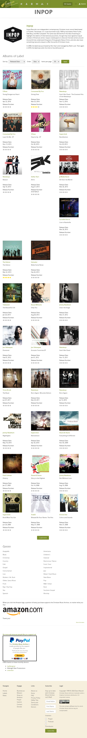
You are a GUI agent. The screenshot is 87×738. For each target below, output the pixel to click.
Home (21, 4)
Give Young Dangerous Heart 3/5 (7, 107)
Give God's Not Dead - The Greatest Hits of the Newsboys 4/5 (65, 107)
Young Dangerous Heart (11, 94)
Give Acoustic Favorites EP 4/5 (37, 363)
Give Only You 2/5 (33, 320)
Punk (4, 584)
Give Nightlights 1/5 (3, 448)
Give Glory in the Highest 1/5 (32, 491)
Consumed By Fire (37, 91)
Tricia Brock (7, 390)
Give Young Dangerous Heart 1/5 (3, 107)
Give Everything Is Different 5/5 (67, 448)
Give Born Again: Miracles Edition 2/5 (33, 406)
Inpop (30, 25)
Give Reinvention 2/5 (33, 448)
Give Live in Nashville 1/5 (60, 235)
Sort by (5, 61)
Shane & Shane (64, 433)
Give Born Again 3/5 (63, 406)
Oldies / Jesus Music (9, 580)
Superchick (63, 134)
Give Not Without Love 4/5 (65, 491)
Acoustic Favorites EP (38, 350)
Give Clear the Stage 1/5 (60, 320)
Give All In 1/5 (32, 194)
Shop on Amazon (20, 696)
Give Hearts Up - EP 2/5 (33, 150)
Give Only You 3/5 (35, 320)
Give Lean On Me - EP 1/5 (3, 150)
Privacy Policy (35, 698)
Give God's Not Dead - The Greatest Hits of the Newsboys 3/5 (63, 107)
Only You (34, 308)
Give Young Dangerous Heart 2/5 (5, 107)
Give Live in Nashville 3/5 (63, 235)
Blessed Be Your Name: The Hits (42, 517)
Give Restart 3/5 (7, 192)
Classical (46, 558)
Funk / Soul (47, 564)
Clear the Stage (64, 308)
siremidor (10, 670)
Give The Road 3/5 (7, 406)
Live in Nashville (65, 222)
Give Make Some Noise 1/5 (32, 278)
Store (33, 693)
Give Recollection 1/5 (60, 150)
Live (4, 574)
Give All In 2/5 (33, 194)
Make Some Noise (37, 265)
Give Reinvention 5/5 (39, 448)
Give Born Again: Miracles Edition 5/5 (39, 406)
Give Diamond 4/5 (9, 363)
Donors (33, 707)
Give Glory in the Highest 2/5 (33, 491)
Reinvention (35, 436)
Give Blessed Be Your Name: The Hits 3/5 (35, 530)
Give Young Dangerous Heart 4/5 (9, 107)
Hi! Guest (67, 4)
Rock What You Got (9, 517)
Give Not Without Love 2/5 (62, 491)
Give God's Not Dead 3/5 (63, 363)
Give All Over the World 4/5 (65, 192)
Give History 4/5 (9, 491)
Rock (45, 587)
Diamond (6, 350)
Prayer (42, 4)
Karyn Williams (36, 305)
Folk (4, 564)
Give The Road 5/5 (10, 406)
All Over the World (65, 180)
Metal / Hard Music (50, 574)
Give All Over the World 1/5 (60, 192)
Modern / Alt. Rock (9, 577)
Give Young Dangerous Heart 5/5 (10, 107)
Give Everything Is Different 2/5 (62, 448)
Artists (26, 4)
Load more (43, 538)
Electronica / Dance (50, 561)
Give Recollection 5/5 (67, 150)
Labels (31, 4)
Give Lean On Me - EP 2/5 (5, 150)
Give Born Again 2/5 (62, 406)
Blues (4, 555)
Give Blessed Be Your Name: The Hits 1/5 (32, 530)
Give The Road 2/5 (5, 406)
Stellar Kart (35, 177)
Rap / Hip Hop (7, 587)
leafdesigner (11, 666)
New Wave (47, 577)
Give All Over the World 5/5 (67, 192)
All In (33, 180)
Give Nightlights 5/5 (10, 448)
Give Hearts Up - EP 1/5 (32, 150)
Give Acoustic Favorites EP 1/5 (32, 363)
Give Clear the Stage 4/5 (65, 320)
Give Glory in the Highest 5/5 (39, 491)
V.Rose (5, 91)
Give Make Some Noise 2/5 (33, 278)
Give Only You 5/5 (39, 320)
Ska (4, 590)
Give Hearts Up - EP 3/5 (35, 150)
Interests (48, 716)
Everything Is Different (67, 436)
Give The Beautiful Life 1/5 (3, 320)
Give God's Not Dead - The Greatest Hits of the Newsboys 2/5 (62, 107)
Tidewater (6, 305)
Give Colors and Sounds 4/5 (65, 530)
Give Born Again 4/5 (65, 406)
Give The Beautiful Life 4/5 (9, 320)
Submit (83, 4)
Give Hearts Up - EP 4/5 (37, 150)
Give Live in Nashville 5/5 (67, 235)
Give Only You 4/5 (37, 320)
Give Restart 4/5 (9, 192)
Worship (46, 593)
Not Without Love (65, 478)
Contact (19, 704)
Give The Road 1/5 (3, 406)
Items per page (46, 61)
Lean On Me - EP (8, 137)
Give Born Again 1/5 (60, 406)
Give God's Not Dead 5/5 (67, 363)
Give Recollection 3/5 (63, 150)
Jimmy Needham (65, 305)
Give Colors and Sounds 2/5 (62, 530)
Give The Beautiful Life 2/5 (5, 320)
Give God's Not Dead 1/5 (60, 363)
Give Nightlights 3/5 (7, 448)
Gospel (5, 567)
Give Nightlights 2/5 (5, 448)
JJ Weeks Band (64, 177)
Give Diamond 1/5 (3, 363)
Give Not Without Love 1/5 (60, 491)
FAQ (32, 695)
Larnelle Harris (64, 219)
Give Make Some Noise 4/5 (37, 278)
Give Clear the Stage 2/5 (62, 320)
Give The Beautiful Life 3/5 (7, 320)
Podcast (47, 4)
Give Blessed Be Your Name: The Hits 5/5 (39, 530)
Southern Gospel (49, 590)
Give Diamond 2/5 (5, 363)
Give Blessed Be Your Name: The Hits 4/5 (37, 530)
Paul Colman (7, 475)
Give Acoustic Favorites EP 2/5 (33, 363)
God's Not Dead (64, 350)
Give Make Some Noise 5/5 (39, 278)
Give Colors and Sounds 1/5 (60, 530)
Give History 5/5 (10, 491)
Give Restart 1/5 (3, 192)
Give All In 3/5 (35, 194)
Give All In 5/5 (39, 194)
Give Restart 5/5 (10, 192)
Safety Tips (34, 700)
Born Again (63, 393)
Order (29, 61)
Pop (45, 580)
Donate (19, 707)
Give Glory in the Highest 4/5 (37, 491)
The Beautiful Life (9, 308)
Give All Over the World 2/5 (62, 192)
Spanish (5, 593)
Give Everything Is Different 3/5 (63, 448)
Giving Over (35, 94)
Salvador (34, 262)
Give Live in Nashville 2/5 (62, 235)
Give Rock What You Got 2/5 (5, 530)
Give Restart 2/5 (5, 192)
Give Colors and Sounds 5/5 (67, 530)
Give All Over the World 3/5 (63, 192)
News (37, 4)
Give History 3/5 (7, 491)
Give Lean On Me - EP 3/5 (7, 150)
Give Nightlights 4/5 (9, 448)
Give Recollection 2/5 (62, 150)
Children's (47, 555)
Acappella (6, 551)
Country (5, 561)
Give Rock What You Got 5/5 (10, 530)
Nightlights (6, 436)
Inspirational (48, 567)
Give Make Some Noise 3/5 (35, 278)
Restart (5, 180)
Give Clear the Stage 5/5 (67, 320)
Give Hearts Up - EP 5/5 (39, 150)
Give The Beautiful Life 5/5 (10, 320)
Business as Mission (21, 692)
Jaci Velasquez (8, 347)
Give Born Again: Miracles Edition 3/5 (35, 406)
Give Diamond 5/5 (10, 363)
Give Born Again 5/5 (67, 406)
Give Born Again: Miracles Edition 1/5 (32, 406)
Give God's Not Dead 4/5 (65, 363)
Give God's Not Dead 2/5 (62, 363)
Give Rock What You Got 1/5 (3, 530)
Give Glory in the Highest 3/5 (35, 491)
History (5, 478)
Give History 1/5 (3, 491)
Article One (63, 515)
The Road (6, 393)
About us (34, 691)
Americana (47, 551)
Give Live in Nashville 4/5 (65, 235)
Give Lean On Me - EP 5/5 (10, 150)
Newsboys (62, 91)
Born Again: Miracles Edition (41, 393)
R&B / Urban (48, 584)
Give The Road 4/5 (9, 406)
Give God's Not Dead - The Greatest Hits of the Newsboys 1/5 (60, 107)
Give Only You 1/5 (32, 320)
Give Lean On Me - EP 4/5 (9, 150)
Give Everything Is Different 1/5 (60, 448)
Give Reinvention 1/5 (32, 448)
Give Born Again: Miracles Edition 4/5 (37, 406)
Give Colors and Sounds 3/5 (63, 530)
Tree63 (33, 515)
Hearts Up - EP (36, 137)
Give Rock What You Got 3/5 (7, 530)
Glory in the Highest (38, 478)
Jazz (45, 571)
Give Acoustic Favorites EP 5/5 (39, 363)
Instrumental (7, 571)
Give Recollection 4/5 (65, 150)
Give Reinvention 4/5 (37, 448)
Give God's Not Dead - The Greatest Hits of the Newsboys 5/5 (67, 107)
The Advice (6, 262)
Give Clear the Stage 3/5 (63, 320)
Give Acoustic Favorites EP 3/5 (35, 363)
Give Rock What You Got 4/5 (9, 530)
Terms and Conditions (34, 703)
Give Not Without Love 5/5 (67, 491)
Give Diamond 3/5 (7, 363)
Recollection (63, 137)
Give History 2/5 (5, 491)
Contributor (49, 726)
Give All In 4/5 (37, 194)
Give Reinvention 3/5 (35, 448)
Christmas (6, 558)
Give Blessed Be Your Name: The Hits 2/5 (33, 530)
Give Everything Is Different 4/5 (65, 448)
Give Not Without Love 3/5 (63, 491)
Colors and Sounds (65, 517)
